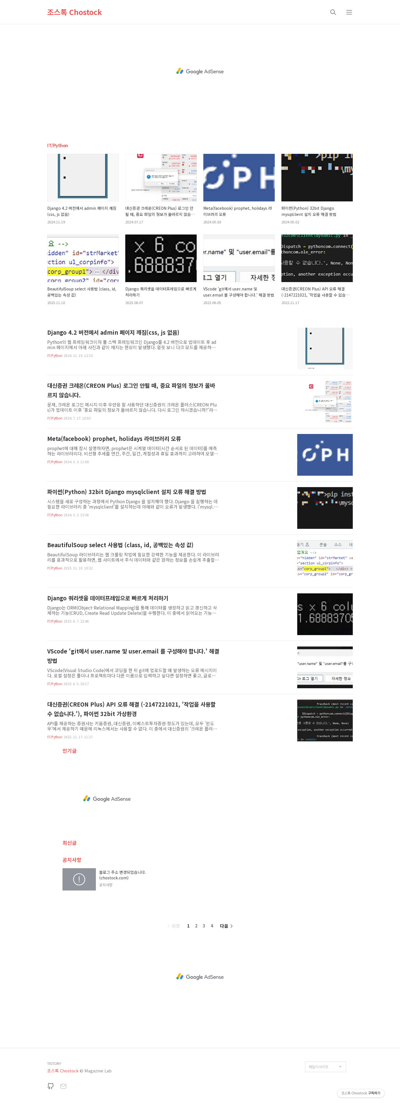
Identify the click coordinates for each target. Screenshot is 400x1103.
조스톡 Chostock (74, 12)
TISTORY (54, 1063)
